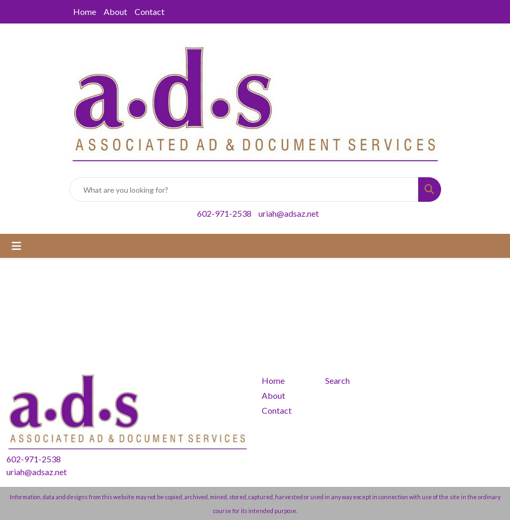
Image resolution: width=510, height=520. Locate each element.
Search (337, 380)
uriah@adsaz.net (288, 213)
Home (84, 11)
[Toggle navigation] (16, 246)
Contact (149, 11)
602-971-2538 (224, 213)
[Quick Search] (244, 189)
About (115, 11)
